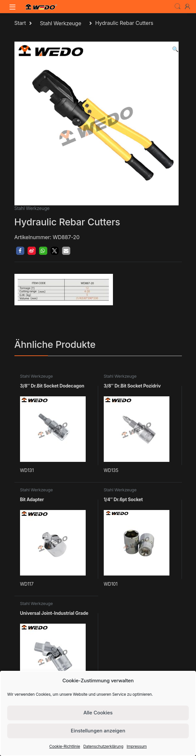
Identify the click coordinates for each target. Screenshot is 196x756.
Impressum (137, 746)
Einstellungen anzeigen (98, 731)
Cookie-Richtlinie (64, 746)
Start (20, 23)
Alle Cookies (98, 712)
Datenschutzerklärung (103, 746)
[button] (175, 49)
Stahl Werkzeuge (60, 23)
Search (177, 6)
